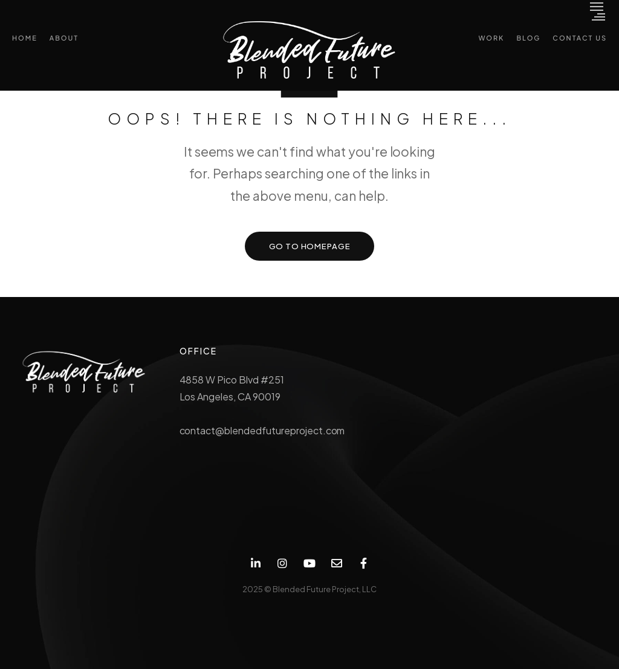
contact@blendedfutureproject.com (262, 430)
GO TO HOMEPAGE (310, 246)
